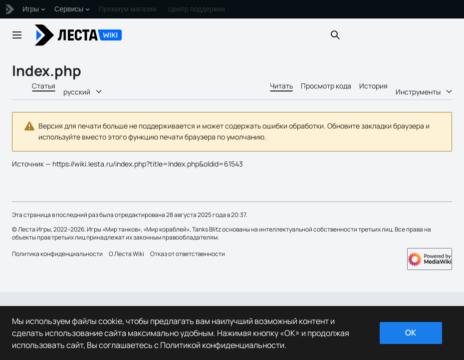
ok (410, 332)
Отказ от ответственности (187, 254)
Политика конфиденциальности (57, 254)
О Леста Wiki (126, 254)
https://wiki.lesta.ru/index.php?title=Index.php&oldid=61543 (147, 163)
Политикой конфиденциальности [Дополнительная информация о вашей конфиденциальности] (222, 345)
